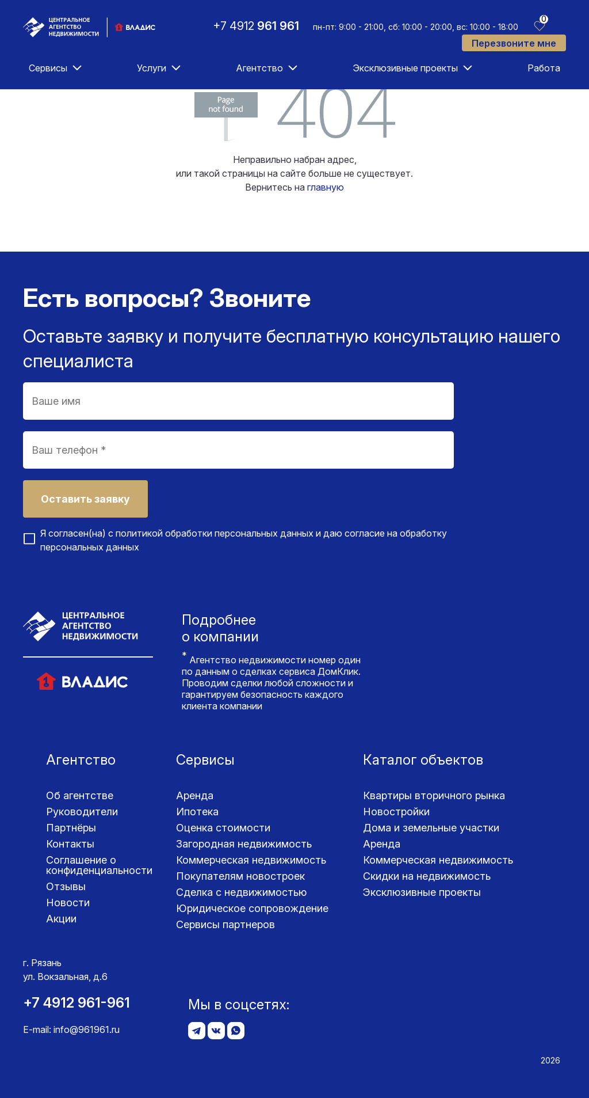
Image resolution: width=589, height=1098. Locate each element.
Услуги (151, 68)
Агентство (259, 68)
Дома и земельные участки (431, 828)
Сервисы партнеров (225, 924)
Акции (61, 919)
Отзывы (66, 886)
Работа (543, 68)
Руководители (82, 812)
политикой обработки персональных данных (214, 533)
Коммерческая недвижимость (251, 860)
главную (325, 187)
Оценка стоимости (223, 828)
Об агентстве (79, 795)
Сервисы (48, 68)
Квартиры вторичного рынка (434, 795)
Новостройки (396, 812)
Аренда (194, 795)
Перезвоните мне (514, 43)
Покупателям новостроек (240, 876)
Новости (68, 902)
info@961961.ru (86, 1029)
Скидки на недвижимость (427, 876)
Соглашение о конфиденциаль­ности (99, 865)
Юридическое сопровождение (252, 908)
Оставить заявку (85, 499)
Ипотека (197, 812)
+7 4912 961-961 (76, 1002)
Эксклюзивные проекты (405, 68)
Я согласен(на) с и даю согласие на (243, 540)
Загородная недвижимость (244, 844)
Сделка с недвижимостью (241, 892)
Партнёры (71, 828)
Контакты (70, 844)
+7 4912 (256, 26)
